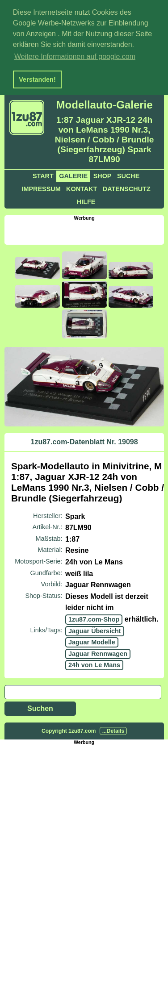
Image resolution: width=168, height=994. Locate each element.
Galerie (73, 174)
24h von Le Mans (94, 663)
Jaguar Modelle (91, 640)
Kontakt (81, 187)
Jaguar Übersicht (94, 629)
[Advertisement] (86, 230)
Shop (102, 174)
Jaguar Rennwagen (97, 652)
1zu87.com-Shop (93, 617)
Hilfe (86, 200)
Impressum (40, 187)
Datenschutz (127, 187)
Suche (128, 174)
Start (43, 174)
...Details (113, 729)
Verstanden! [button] (37, 79)
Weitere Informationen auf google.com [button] (74, 56)
